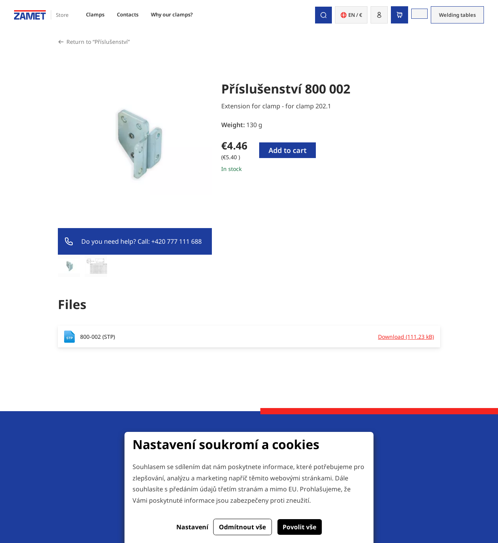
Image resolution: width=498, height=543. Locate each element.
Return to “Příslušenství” (98, 41)
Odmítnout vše (242, 527)
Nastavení (192, 527)
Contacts (127, 14)
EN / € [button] (351, 14)
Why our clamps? (172, 14)
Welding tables (457, 14)
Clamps (95, 14)
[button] (379, 14)
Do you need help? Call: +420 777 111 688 (141, 241)
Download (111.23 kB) (406, 336)
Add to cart (287, 150)
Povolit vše (299, 527)
